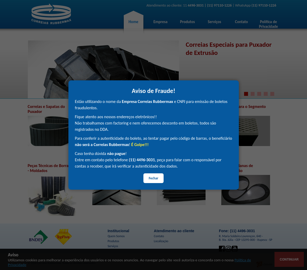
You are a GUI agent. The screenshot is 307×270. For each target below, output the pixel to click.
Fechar (153, 178)
